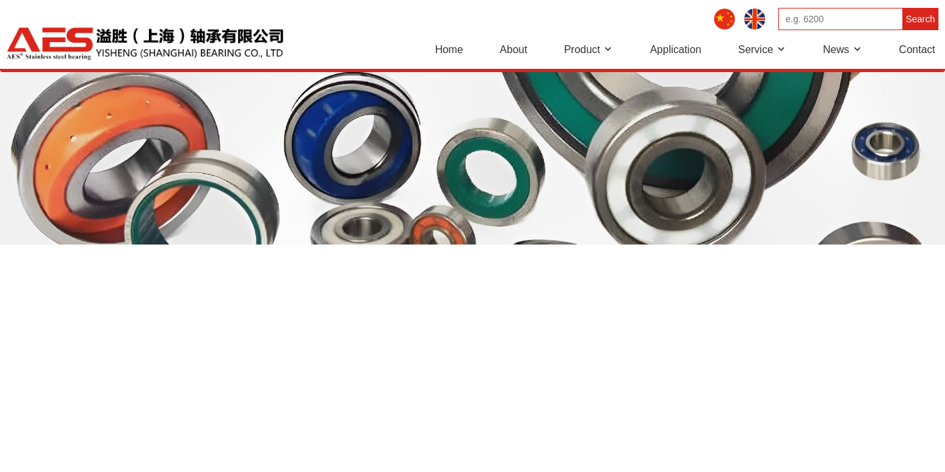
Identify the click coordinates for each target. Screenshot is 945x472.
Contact (917, 49)
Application (675, 49)
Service (755, 49)
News (836, 49)
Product (582, 49)
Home (449, 49)
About (514, 49)
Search (920, 19)
